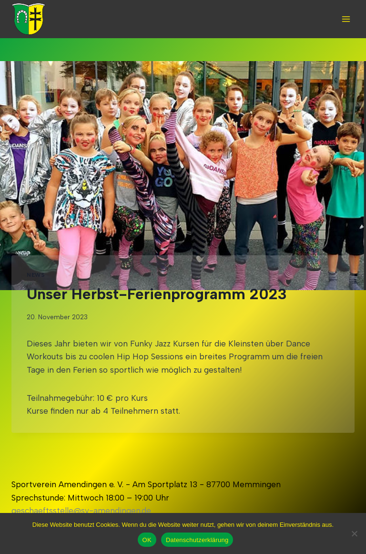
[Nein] (354, 533)
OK (147, 540)
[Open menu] (346, 18)
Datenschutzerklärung (197, 540)
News (36, 275)
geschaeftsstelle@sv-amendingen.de (81, 510)
